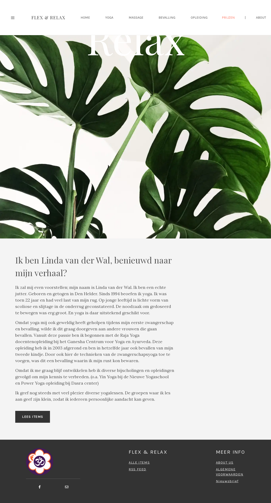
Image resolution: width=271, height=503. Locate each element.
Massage (136, 17)
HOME (85, 17)
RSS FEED (137, 469)
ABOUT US (225, 462)
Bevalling (167, 17)
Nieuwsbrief (227, 481)
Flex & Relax (48, 17)
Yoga (109, 17)
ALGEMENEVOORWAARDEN (229, 471)
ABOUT (261, 17)
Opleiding (199, 17)
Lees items (32, 417)
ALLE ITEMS (139, 462)
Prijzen (228, 17)
